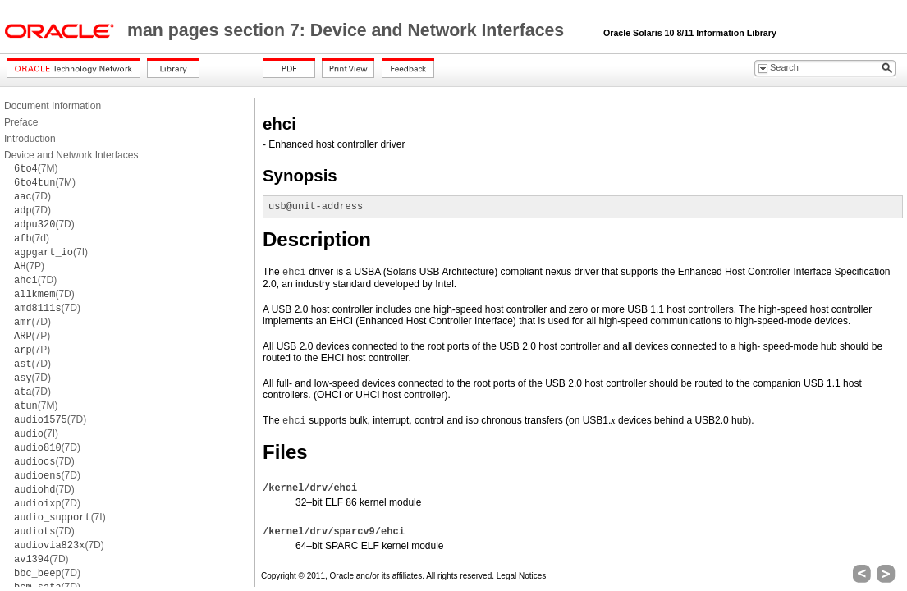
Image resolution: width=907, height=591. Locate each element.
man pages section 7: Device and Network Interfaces (348, 30)
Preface (21, 122)
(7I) (51, 252)
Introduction (30, 138)
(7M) (35, 168)
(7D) (32, 196)
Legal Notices (522, 575)
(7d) (31, 238)
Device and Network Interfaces (71, 155)
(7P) (29, 266)
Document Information (52, 106)
